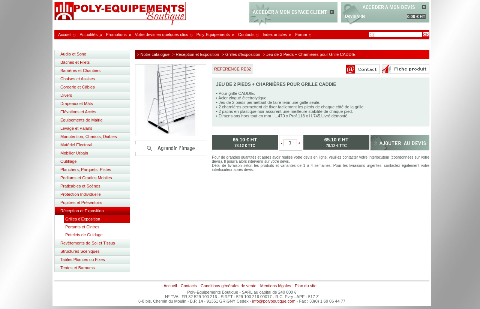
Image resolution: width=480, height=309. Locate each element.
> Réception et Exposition (195, 54)
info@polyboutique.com (274, 301)
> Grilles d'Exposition (241, 54)
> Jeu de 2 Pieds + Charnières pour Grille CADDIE (309, 54)
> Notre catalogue (153, 54)
